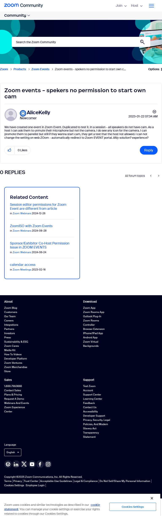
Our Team (10, 316)
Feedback (89, 403)
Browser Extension (94, 329)
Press (7, 337)
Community (17, 15)
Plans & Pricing (13, 394)
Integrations (11, 325)
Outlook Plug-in (92, 316)
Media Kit (9, 350)
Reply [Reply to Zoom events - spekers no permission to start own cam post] (148, 150)
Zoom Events (40, 69)
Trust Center (31, 481)
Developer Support (94, 415)
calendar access (22, 264)
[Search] (81, 42)
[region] (80, 504)
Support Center (92, 394)
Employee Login (35, 485)
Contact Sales (12, 390)
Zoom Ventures (13, 363)
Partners (9, 329)
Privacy (17, 481)
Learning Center (92, 399)
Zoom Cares (11, 346)
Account (88, 390)
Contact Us (89, 407)
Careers (9, 320)
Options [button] (153, 69)
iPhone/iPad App (93, 333)
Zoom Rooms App (93, 312)
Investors (9, 333)
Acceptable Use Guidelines (56, 481)
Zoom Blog (10, 308)
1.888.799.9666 (13, 386)
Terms (7, 481)
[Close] (152, 498)
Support (88, 380)
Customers (10, 312)
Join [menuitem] (121, 6)
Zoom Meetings (22, 269)
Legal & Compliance (86, 481)
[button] (10, 150)
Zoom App (89, 308)
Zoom (4, 69)
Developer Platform (15, 358)
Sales (8, 380)
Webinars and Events (16, 403)
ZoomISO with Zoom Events (31, 226)
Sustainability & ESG (16, 341)
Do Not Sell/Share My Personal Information (125, 481)
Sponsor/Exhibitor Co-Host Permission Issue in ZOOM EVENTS (39, 245)
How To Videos (13, 354)
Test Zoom (89, 386)
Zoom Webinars (22, 213)
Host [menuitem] (137, 6)
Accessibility (90, 411)
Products (20, 69)
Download (90, 301)
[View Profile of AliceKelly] (38, 113)
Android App (90, 337)
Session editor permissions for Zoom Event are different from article (38, 206)
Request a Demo (14, 399)
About (8, 301)
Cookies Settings (14, 485)
